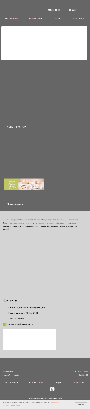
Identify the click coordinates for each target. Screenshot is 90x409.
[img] (22, 74)
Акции (57, 18)
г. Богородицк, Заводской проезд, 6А (26, 307)
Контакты (78, 18)
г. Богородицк (7, 372)
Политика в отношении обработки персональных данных (45, 398)
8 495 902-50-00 (53, 10)
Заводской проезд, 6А (10, 375)
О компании (36, 18)
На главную (11, 18)
